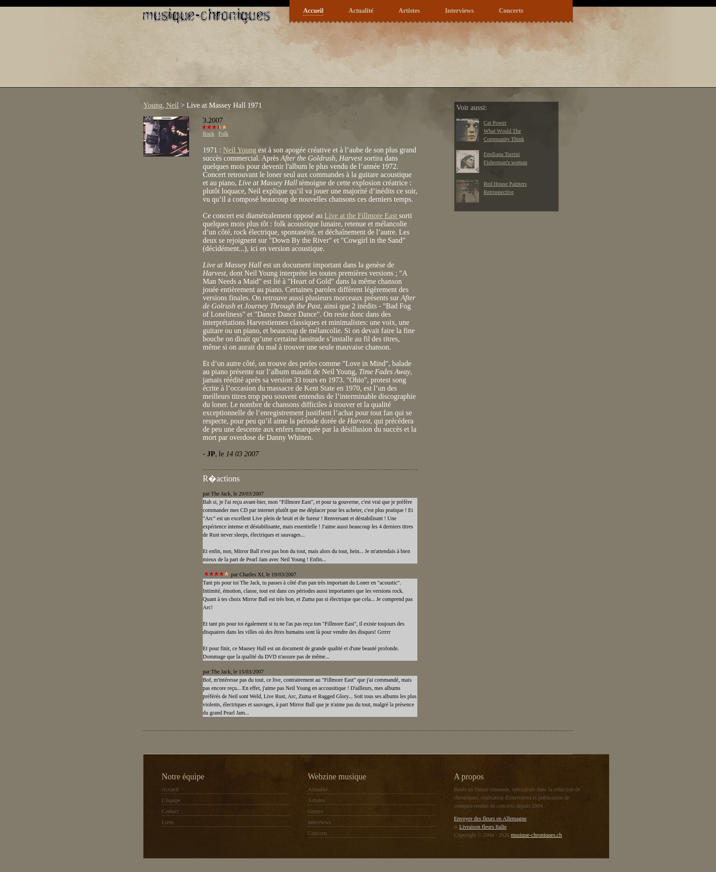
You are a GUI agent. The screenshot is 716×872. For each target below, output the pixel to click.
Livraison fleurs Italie (483, 827)
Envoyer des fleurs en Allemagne (490, 818)
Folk (223, 134)
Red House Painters (505, 184)
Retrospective (499, 192)
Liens (168, 822)
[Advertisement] (305, 61)
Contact (170, 811)
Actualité (360, 10)
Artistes (409, 10)
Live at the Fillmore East (362, 215)
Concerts (511, 10)
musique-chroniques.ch (536, 835)
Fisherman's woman (505, 162)
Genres (315, 811)
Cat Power (495, 123)
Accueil (313, 10)
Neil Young (239, 150)
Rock (208, 134)
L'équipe (171, 800)
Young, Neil (161, 105)
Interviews (459, 10)
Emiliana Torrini (502, 154)
